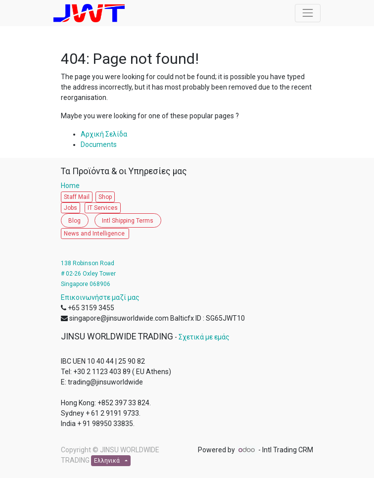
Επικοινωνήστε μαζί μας (100, 297)
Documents (99, 144)
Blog (74, 220)
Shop (105, 196)
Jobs (70, 207)
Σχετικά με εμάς (204, 337)
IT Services (103, 207)
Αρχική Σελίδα (104, 134)
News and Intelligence (95, 233)
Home (72, 186)
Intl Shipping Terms (127, 220)
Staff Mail (77, 196)
